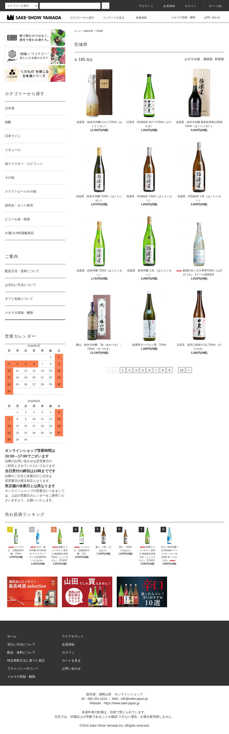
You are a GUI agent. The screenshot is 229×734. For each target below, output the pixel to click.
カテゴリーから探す (79, 17)
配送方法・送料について (22, 271)
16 (182, 370)
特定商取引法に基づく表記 (26, 660)
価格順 (208, 59)
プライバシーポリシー (22, 668)
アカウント (144, 6)
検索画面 (139, 17)
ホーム (77, 31)
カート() (213, 6)
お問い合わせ (209, 17)
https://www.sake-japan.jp (122, 703)
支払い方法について (21, 644)
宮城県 (99, 31)
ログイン (188, 6)
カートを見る (71, 660)
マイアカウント (73, 636)
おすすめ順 (192, 59)
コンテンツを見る (111, 17)
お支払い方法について (20, 285)
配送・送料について (21, 652)
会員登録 (166, 6)
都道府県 (88, 31)
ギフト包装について (19, 298)
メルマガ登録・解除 (180, 17)
